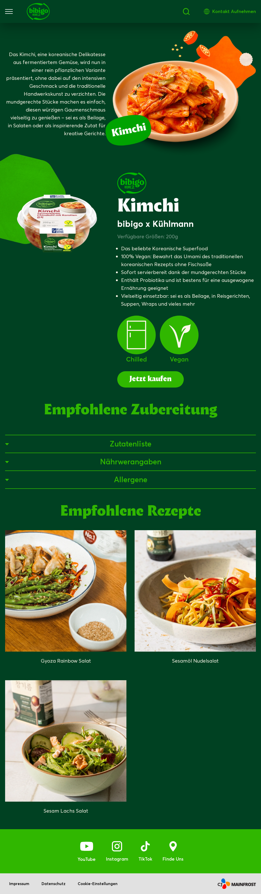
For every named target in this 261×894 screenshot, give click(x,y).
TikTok (145, 859)
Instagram (117, 859)
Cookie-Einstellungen (98, 883)
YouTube (86, 859)
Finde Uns (173, 859)
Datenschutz (54, 883)
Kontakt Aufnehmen (234, 11)
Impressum (19, 883)
